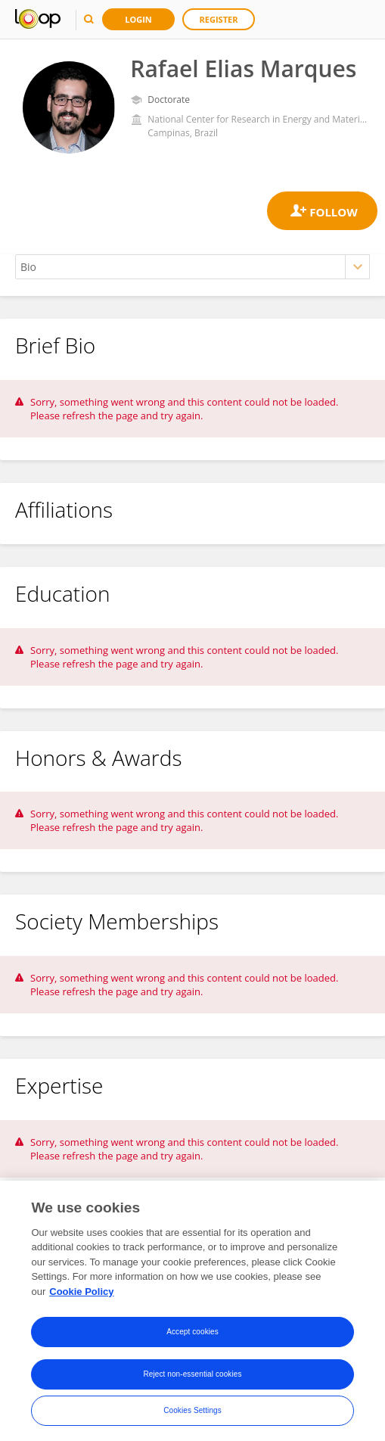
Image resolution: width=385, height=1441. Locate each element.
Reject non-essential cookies (192, 1381)
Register (219, 19)
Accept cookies (192, 1339)
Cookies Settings (192, 1418)
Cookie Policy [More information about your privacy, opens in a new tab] (81, 1299)
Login (138, 19)
